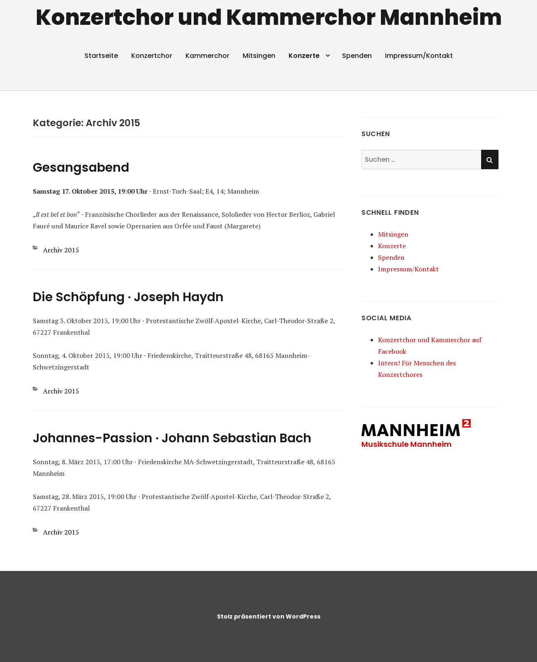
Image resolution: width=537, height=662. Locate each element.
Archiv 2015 (61, 249)
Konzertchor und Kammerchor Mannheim (269, 17)
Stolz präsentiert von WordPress (268, 616)
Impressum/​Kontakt (419, 55)
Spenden (357, 55)
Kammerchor (207, 55)
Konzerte (304, 55)
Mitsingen (259, 55)
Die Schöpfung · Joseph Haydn (128, 297)
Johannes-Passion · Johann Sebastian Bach (172, 438)
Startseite (101, 55)
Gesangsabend (81, 167)
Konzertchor (151, 55)
